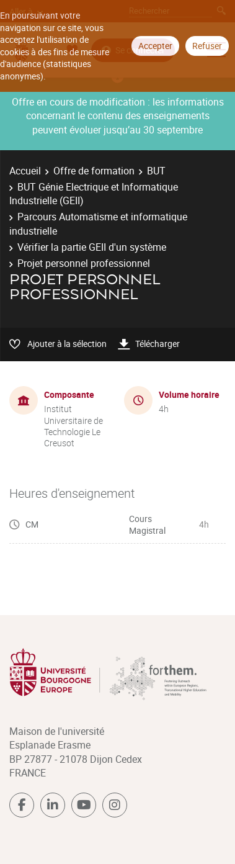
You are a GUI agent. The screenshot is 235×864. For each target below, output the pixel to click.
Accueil (25, 171)
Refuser (207, 46)
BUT (156, 171)
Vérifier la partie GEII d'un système (91, 247)
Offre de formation (94, 171)
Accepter (155, 46)
